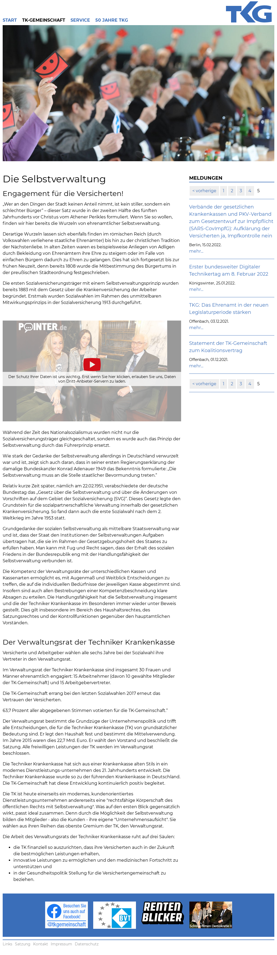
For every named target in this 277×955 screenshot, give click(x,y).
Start (10, 20)
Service (80, 20)
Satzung (22, 944)
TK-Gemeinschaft (43, 20)
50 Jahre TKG (111, 20)
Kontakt (40, 944)
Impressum (61, 944)
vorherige (205, 190)
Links (7, 944)
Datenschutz (87, 944)
